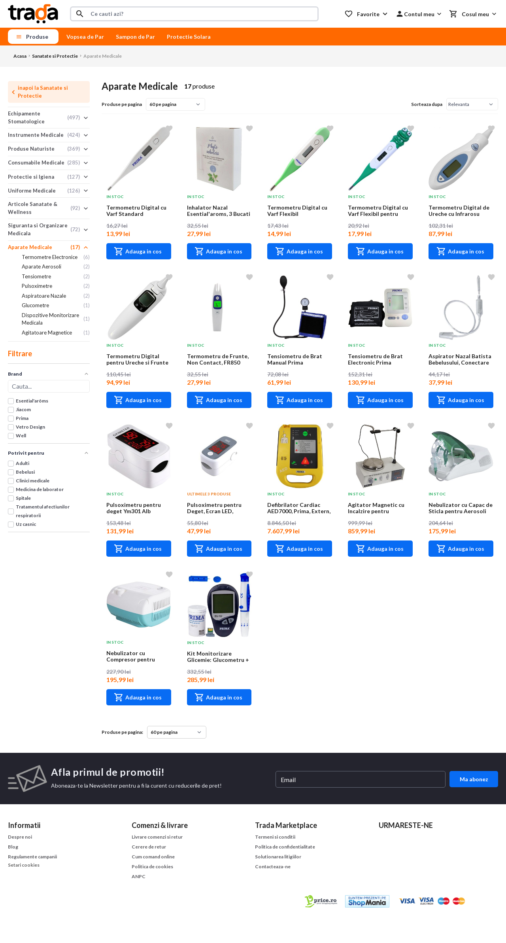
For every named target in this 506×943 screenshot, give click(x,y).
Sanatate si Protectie (55, 56)
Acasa (19, 56)
